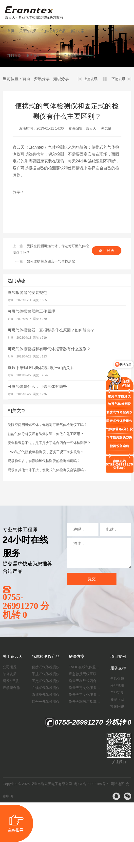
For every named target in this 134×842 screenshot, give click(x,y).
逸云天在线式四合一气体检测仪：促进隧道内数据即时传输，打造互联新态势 (85, 681)
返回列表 (107, 250)
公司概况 (10, 667)
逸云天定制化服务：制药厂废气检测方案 (85, 695)
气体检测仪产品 (53, 31)
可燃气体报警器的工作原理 (31, 311)
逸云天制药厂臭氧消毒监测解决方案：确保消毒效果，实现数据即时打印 (85, 702)
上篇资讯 (90, 79)
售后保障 (117, 679)
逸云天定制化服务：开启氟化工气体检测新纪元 (85, 688)
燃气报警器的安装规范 (27, 292)
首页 (10, 31)
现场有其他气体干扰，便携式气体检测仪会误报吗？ (47, 470)
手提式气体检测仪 (45, 674)
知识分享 (61, 79)
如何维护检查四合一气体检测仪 (51, 261)
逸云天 (91, 128)
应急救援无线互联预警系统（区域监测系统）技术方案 (85, 674)
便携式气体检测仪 (45, 667)
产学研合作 (11, 688)
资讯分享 (52, 56)
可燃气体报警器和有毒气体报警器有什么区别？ (49, 349)
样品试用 (117, 685)
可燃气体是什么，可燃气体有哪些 (37, 386)
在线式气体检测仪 (45, 688)
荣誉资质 (10, 674)
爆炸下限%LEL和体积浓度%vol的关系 (41, 368)
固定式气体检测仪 (45, 681)
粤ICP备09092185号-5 (91, 784)
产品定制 (117, 692)
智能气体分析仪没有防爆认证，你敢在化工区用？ (46, 434)
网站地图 (117, 784)
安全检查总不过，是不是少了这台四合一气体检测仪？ (49, 443)
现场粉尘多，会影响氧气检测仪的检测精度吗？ (44, 461)
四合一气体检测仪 (45, 702)
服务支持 (33, 56)
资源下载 (117, 699)
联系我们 (70, 56)
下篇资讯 (118, 79)
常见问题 (117, 706)
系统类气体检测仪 (45, 695)
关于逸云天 (28, 31)
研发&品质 (11, 681)
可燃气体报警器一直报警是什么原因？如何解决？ (51, 330)
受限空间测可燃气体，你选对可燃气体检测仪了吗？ (47, 425)
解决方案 (77, 31)
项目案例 (14, 56)
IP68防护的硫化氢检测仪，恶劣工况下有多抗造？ (46, 452)
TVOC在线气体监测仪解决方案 (85, 667)
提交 (92, 579)
